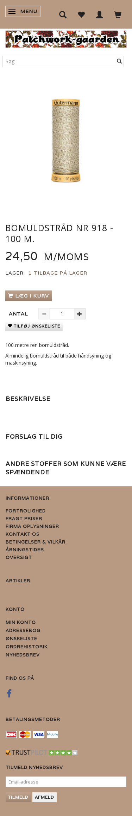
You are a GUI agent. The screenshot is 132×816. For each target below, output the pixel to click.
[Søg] (119, 61)
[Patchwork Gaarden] (66, 37)
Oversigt (19, 557)
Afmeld (44, 797)
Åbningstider (25, 550)
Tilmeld (18, 797)
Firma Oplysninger (32, 526)
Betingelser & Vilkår (35, 542)
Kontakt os (22, 534)
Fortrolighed (26, 511)
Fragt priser (24, 519)
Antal (19, 314)
